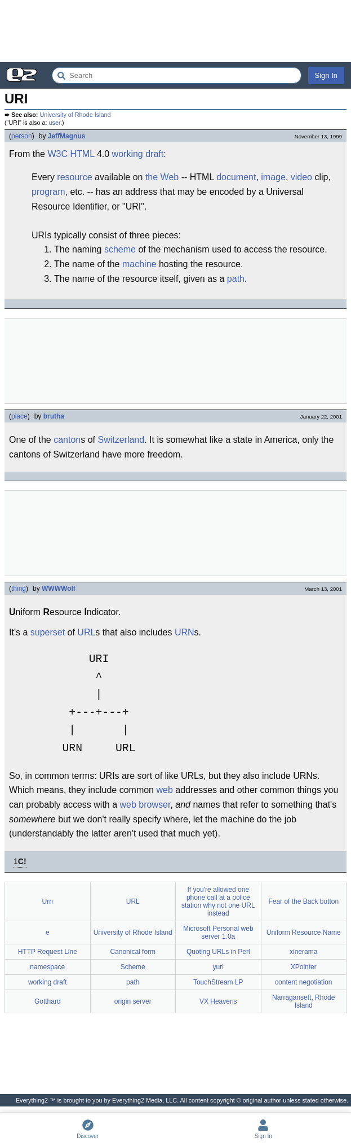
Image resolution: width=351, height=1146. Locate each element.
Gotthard (47, 1001)
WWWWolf (58, 588)
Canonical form (132, 952)
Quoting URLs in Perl (218, 952)
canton (67, 440)
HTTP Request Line (47, 952)
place (19, 416)
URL (86, 632)
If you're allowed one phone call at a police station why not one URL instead (218, 901)
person (21, 136)
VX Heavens (218, 1001)
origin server (133, 1001)
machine (139, 264)
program (48, 192)
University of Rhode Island (74, 114)
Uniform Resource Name (303, 932)
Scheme (133, 967)
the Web (162, 177)
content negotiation (303, 982)
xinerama (303, 952)
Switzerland (120, 440)
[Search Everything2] (176, 75)
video (301, 177)
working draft (138, 154)
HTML (82, 154)
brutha (53, 416)
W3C (57, 154)
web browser (145, 804)
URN (184, 632)
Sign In (326, 75)
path (236, 279)
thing (18, 588)
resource (74, 177)
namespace (47, 967)
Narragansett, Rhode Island (303, 1001)
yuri (218, 967)
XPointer (304, 967)
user (54, 122)
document (236, 177)
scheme (120, 249)
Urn (47, 901)
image (273, 177)
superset (47, 632)
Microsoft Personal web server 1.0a (218, 932)
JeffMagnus (67, 136)
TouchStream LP (218, 982)
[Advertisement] (175, 31)
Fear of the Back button (303, 901)
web (164, 790)
